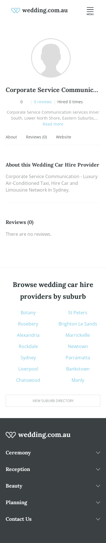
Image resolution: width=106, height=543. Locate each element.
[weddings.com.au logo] (39, 10)
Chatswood (28, 380)
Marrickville (78, 335)
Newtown (78, 346)
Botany (28, 312)
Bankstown (78, 369)
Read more (53, 124)
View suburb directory (53, 400)
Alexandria (28, 335)
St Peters (77, 312)
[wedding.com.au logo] (38, 438)
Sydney (28, 357)
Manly (78, 380)
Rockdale (28, 346)
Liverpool (28, 369)
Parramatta (78, 357)
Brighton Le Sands (78, 324)
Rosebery (28, 324)
